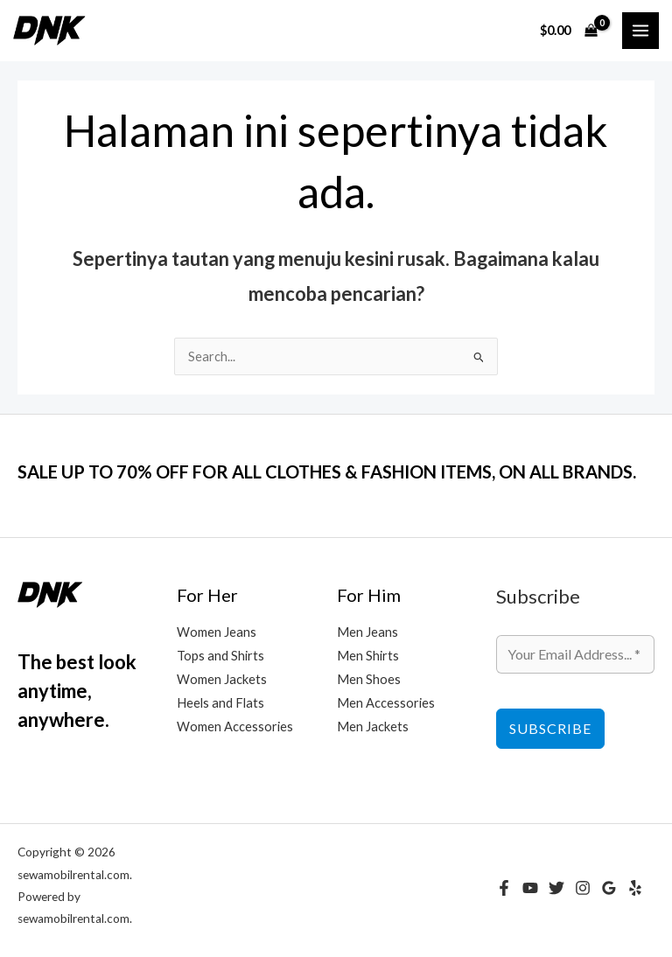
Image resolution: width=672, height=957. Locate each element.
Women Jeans (216, 632)
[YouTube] (530, 888)
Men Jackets (373, 726)
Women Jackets (222, 679)
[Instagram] (583, 888)
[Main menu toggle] (640, 30)
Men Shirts (368, 655)
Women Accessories (235, 726)
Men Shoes (369, 679)
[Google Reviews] (609, 888)
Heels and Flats (220, 702)
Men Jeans (367, 632)
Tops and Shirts (220, 655)
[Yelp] (635, 888)
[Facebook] (504, 888)
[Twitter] (556, 888)
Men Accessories (386, 702)
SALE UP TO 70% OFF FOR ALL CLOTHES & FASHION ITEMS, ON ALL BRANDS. (327, 471)
